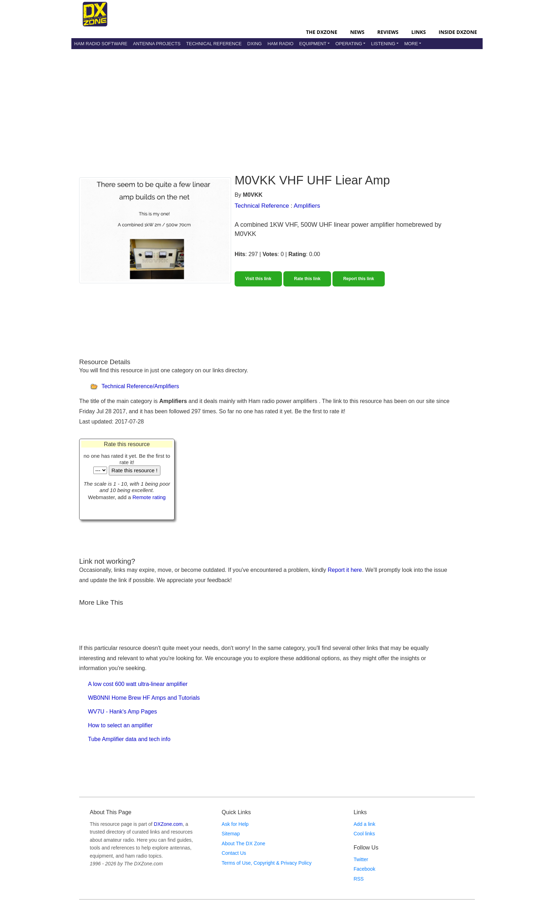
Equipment (312, 43)
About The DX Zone (243, 843)
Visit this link (258, 278)
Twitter (361, 859)
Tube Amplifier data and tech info (129, 739)
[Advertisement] (277, 105)
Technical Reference (214, 43)
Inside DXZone (458, 32)
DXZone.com (168, 824)
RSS (359, 879)
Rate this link (307, 278)
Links (418, 32)
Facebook (364, 869)
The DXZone (321, 32)
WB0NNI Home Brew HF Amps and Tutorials (144, 698)
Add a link (364, 824)
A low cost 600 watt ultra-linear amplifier (138, 684)
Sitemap (231, 833)
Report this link (358, 278)
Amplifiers (307, 205)
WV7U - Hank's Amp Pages (122, 712)
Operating (348, 43)
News (357, 32)
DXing (254, 43)
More (411, 43)
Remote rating (149, 497)
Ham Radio (280, 43)
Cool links (364, 833)
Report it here (345, 570)
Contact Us (234, 853)
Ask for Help (235, 824)
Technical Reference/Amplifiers (140, 387)
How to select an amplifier (120, 725)
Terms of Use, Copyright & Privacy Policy (266, 863)
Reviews (388, 32)
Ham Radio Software (100, 43)
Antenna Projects (156, 43)
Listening (383, 43)
